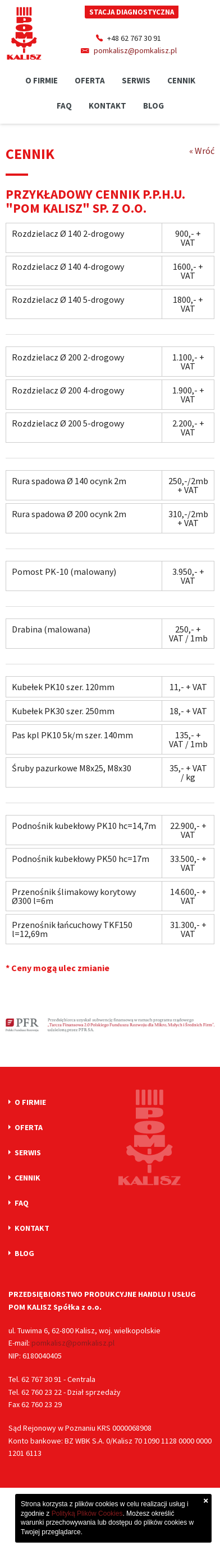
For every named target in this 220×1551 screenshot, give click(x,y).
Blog (153, 105)
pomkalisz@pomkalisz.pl (135, 50)
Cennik (181, 80)
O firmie (41, 80)
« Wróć (201, 150)
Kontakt (107, 105)
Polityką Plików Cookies (87, 1513)
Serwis (136, 80)
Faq (64, 105)
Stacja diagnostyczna (131, 12)
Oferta (90, 80)
